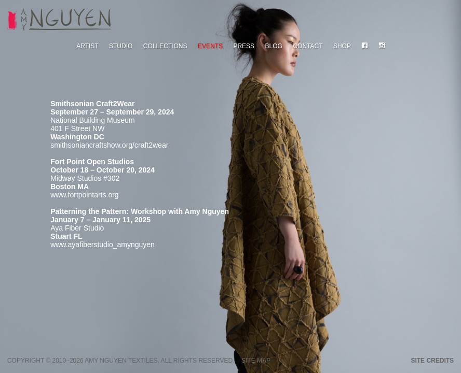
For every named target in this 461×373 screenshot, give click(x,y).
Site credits (432, 360)
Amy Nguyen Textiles (121, 360)
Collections (165, 46)
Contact (307, 46)
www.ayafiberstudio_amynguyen (102, 244)
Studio (120, 46)
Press (243, 46)
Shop (342, 46)
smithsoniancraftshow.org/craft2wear (109, 145)
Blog (273, 46)
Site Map (255, 360)
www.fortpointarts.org (84, 195)
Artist (87, 46)
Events (210, 46)
